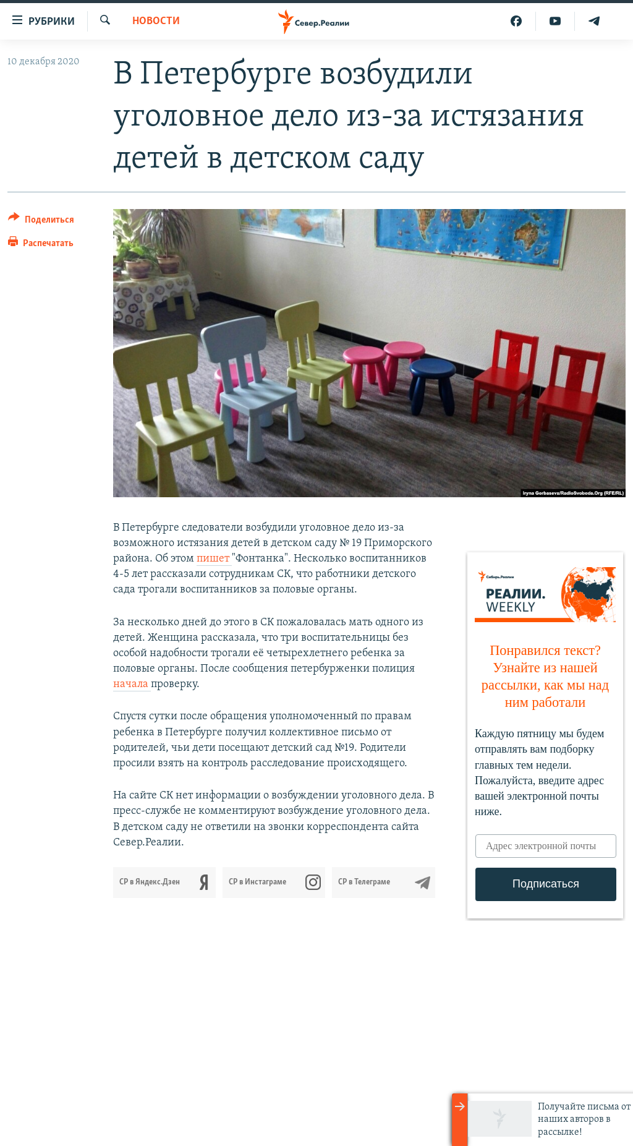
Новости (156, 21)
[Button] (41, 221)
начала (132, 684)
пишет (214, 559)
